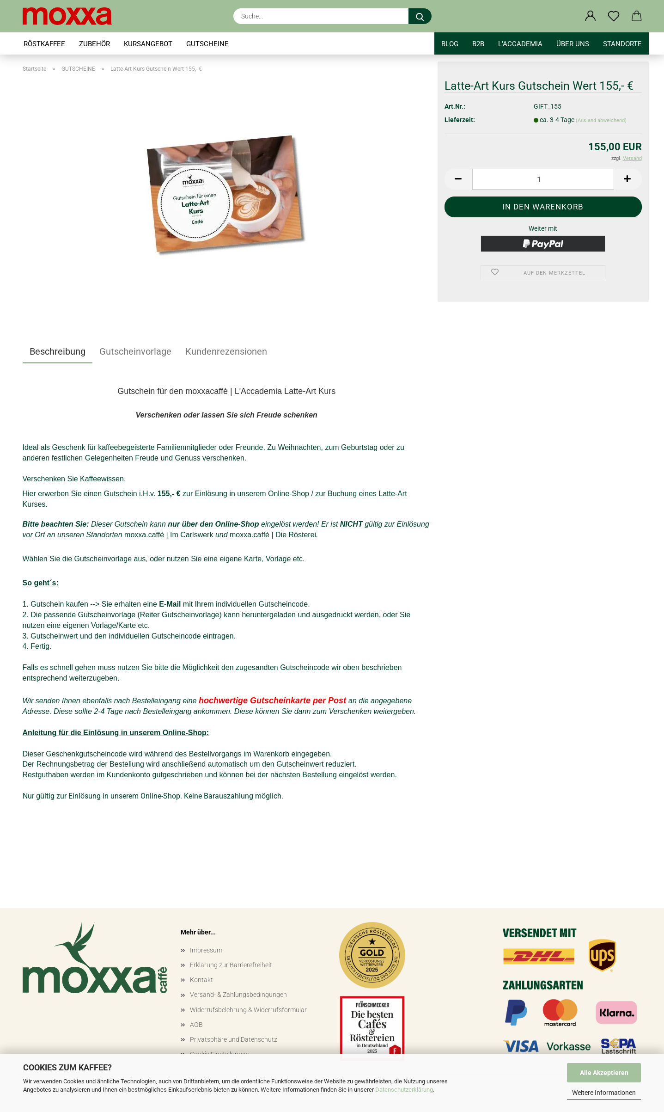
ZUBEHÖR (94, 44)
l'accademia (520, 44)
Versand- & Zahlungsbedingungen (238, 994)
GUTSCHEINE (207, 44)
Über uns (572, 44)
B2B (478, 44)
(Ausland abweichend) (601, 120)
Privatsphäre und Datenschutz (233, 1039)
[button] (590, 16)
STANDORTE (622, 44)
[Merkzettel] (613, 16)
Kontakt (201, 979)
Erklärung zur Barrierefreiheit (231, 965)
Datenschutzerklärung (404, 1089)
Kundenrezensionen (226, 351)
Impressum (206, 950)
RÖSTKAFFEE (44, 44)
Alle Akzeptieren (604, 1072)
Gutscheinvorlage (135, 351)
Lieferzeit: (460, 119)
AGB (196, 1024)
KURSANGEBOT (148, 44)
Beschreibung (57, 351)
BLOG (449, 44)
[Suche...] (420, 16)
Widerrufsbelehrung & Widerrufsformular (248, 1010)
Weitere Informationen (604, 1092)
